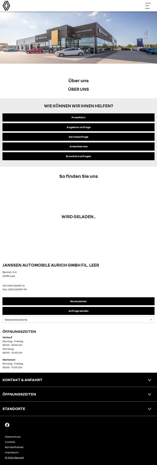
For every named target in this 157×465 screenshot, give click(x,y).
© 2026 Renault (14, 457)
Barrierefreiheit (14, 447)
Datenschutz (13, 436)
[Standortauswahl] (78, 320)
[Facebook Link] (7, 424)
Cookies (10, 441)
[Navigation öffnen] (150, 5)
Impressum (12, 452)
